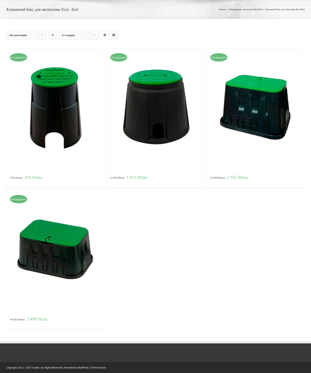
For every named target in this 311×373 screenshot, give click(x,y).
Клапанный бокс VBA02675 (30, 313)
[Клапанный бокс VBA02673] (155, 107)
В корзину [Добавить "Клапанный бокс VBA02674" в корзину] (216, 182)
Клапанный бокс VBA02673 (130, 172)
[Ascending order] (52, 35)
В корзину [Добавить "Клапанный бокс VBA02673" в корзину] (116, 182)
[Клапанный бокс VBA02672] (55, 107)
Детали (27, 182)
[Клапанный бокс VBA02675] (55, 249)
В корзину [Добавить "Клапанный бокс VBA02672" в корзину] (16, 182)
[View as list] (113, 35)
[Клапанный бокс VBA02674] (255, 107)
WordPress (83, 367)
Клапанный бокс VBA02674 (231, 172)
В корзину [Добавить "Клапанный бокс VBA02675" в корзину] (16, 324)
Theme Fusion (98, 367)
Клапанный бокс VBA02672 (30, 172)
